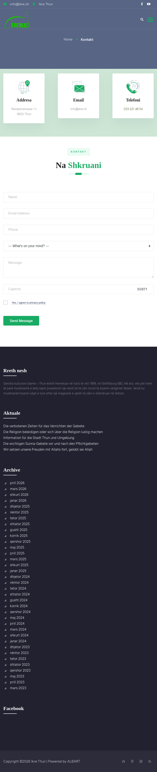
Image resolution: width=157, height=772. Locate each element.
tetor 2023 (18, 658)
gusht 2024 (18, 600)
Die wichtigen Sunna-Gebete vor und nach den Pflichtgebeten (50, 443)
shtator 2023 (20, 664)
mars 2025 (18, 559)
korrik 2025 (18, 535)
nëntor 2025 (19, 512)
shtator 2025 (20, 524)
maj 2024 (17, 617)
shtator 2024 (20, 594)
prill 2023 (17, 682)
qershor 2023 (20, 670)
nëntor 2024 (19, 582)
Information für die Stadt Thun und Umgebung (38, 437)
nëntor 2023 (19, 652)
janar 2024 (18, 641)
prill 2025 (17, 553)
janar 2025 (18, 570)
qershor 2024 (20, 611)
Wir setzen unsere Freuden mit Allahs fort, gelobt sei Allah (47, 449)
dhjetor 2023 (20, 647)
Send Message (21, 320)
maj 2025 (17, 547)
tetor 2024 (18, 588)
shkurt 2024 (19, 635)
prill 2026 (17, 483)
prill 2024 (17, 623)
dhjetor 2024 (20, 576)
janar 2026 (18, 500)
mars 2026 (18, 488)
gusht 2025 (18, 529)
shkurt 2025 (19, 565)
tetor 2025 (18, 518)
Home (68, 39)
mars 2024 (18, 629)
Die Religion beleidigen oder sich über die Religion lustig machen (53, 432)
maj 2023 (17, 676)
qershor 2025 (20, 541)
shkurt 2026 (19, 494)
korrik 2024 (18, 606)
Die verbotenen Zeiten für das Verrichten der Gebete (43, 426)
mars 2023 (18, 688)
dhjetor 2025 (20, 506)
